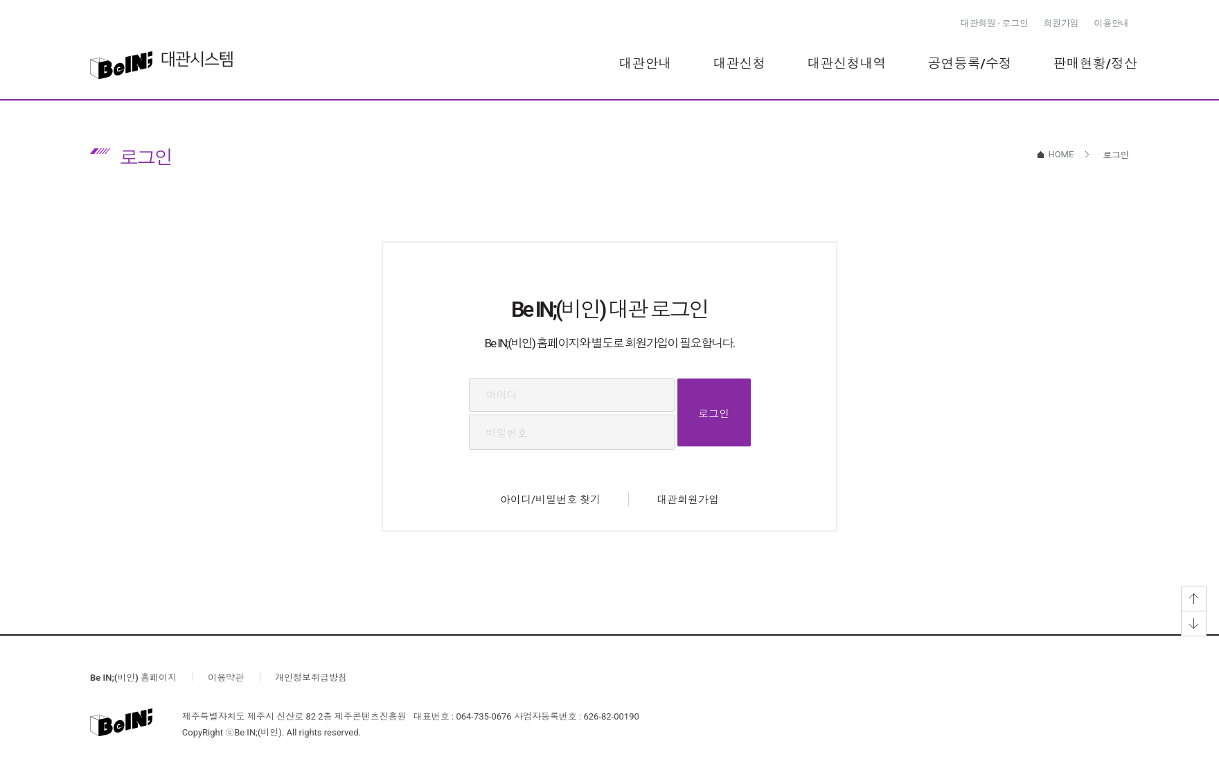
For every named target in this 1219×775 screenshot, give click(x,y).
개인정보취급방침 (311, 677)
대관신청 (739, 63)
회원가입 (1061, 23)
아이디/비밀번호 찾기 (550, 500)
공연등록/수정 (970, 63)
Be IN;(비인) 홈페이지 (133, 677)
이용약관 (226, 677)
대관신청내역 (847, 63)
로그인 (713, 414)
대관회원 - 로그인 (995, 23)
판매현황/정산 (1095, 63)
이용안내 (1111, 23)
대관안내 (645, 63)
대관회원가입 (688, 500)
